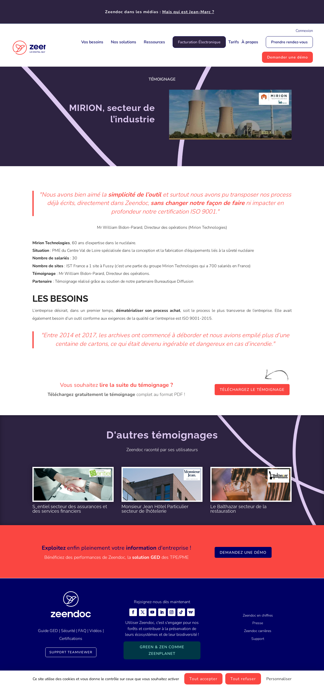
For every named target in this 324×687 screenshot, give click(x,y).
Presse (257, 623)
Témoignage (162, 79)
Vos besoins (92, 42)
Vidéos (95, 631)
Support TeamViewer (70, 652)
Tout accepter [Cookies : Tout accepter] (203, 679)
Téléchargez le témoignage (252, 389)
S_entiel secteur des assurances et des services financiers (69, 509)
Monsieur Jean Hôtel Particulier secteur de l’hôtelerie (155, 509)
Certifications (70, 638)
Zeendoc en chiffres (258, 615)
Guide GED (48, 631)
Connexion (304, 30)
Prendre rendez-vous (289, 42)
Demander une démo (287, 57)
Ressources (154, 42)
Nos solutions (123, 42)
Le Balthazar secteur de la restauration (238, 509)
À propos (249, 42)
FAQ (82, 631)
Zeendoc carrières (257, 630)
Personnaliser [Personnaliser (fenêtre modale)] (279, 679)
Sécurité (68, 631)
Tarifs (233, 42)
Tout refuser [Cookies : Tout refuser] (243, 679)
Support (257, 638)
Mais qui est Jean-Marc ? (188, 12)
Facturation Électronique (199, 42)
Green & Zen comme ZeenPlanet (162, 650)
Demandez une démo (243, 552)
